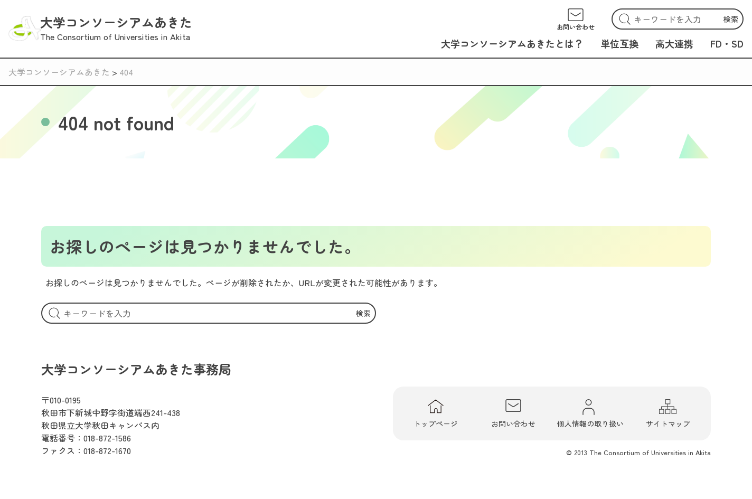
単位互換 (619, 43)
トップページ (435, 413)
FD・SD (727, 43)
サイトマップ (668, 413)
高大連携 (674, 43)
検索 (730, 19)
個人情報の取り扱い (590, 413)
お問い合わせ (513, 413)
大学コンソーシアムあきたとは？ (512, 43)
